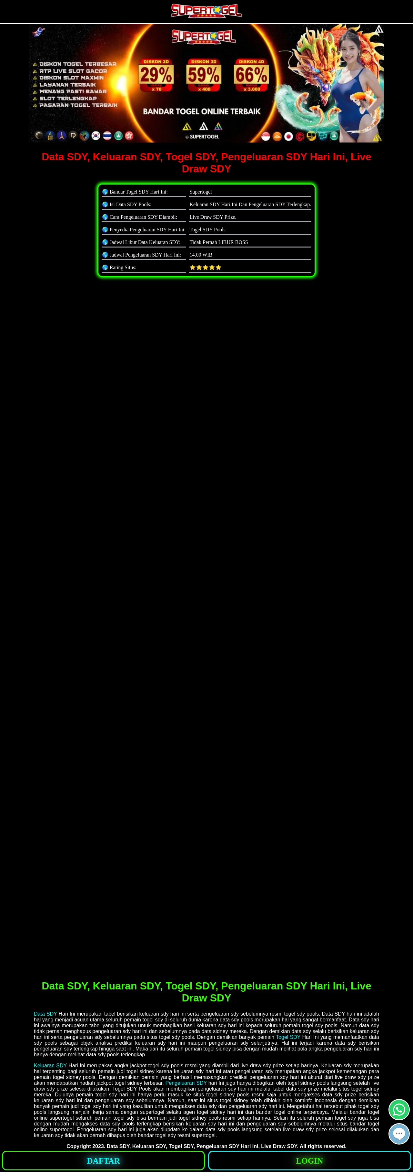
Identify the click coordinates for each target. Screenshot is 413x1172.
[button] (399, 1134)
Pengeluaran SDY (186, 1083)
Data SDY (45, 1014)
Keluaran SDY (50, 1065)
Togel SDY (288, 1037)
